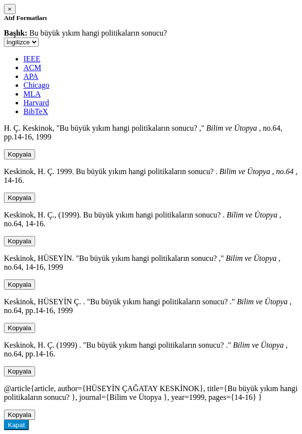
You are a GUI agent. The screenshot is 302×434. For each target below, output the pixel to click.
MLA (32, 94)
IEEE (31, 59)
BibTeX (35, 111)
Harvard (36, 103)
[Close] (10, 9)
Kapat (16, 425)
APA (31, 76)
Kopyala (19, 154)
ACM (32, 67)
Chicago (36, 85)
